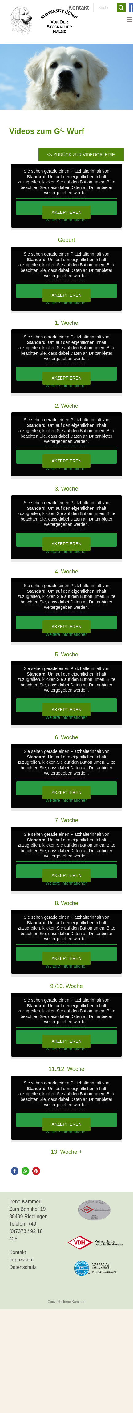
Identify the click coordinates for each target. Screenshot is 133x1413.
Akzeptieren (66, 212)
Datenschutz (23, 1267)
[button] (14, 1171)
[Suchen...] (105, 7)
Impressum (21, 1259)
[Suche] (121, 7)
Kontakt (17, 1252)
